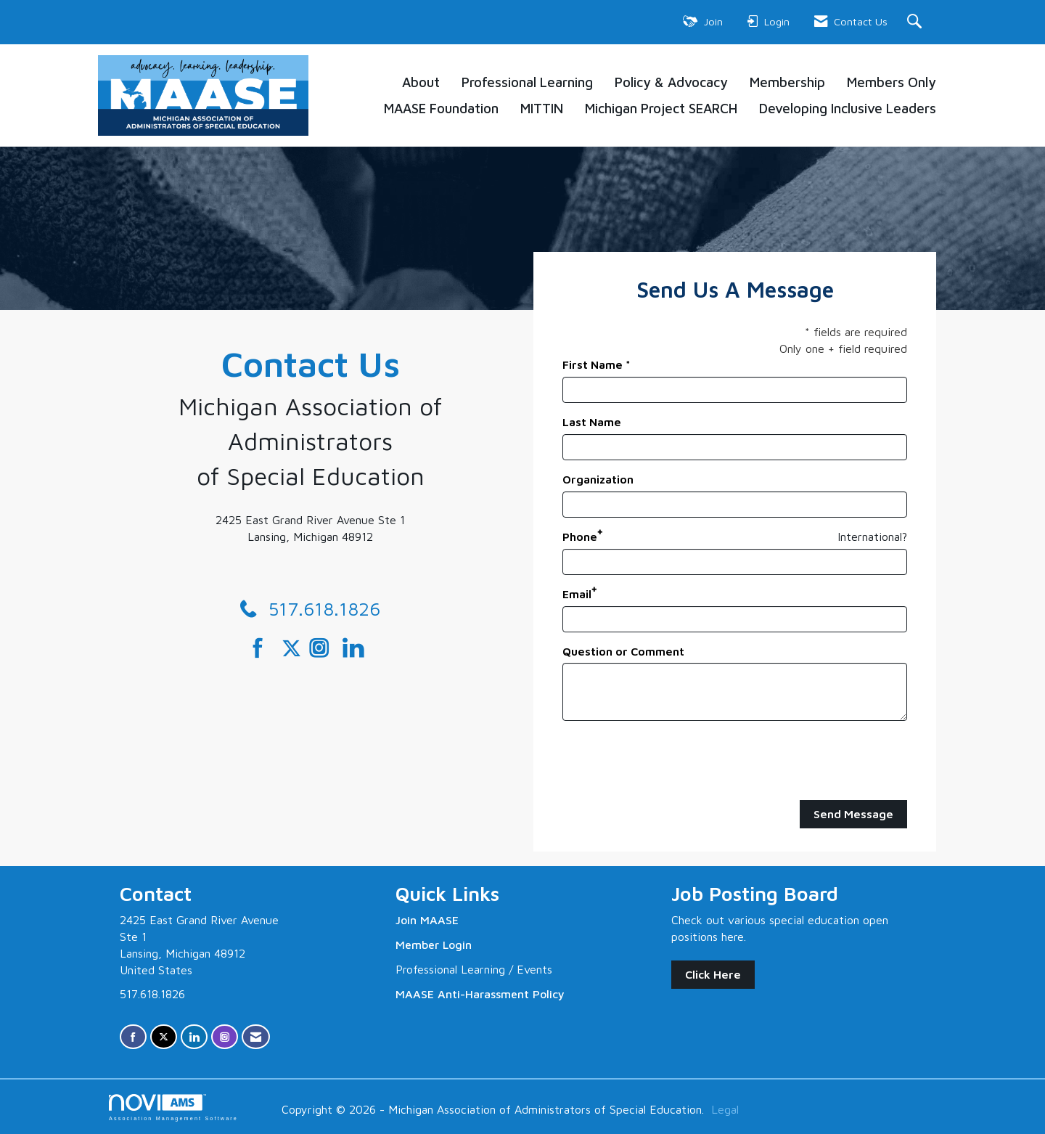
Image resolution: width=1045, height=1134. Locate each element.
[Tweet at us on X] (163, 1037)
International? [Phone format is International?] (872, 536)
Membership (787, 82)
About (421, 82)
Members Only (891, 82)
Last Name (591, 421)
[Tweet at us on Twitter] (294, 648)
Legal (725, 1109)
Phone (579, 536)
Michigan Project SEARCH (661, 108)
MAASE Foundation (441, 108)
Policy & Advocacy (671, 82)
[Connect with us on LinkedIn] (357, 648)
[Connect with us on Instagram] (324, 648)
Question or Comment (623, 651)
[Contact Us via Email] (256, 1037)
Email (576, 593)
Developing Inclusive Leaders (847, 108)
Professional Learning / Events (474, 969)
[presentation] (672, 761)
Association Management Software (173, 1107)
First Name (592, 364)
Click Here (713, 974)
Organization (598, 479)
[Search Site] (916, 22)
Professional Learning (527, 82)
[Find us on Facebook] (263, 648)
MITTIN (541, 108)
